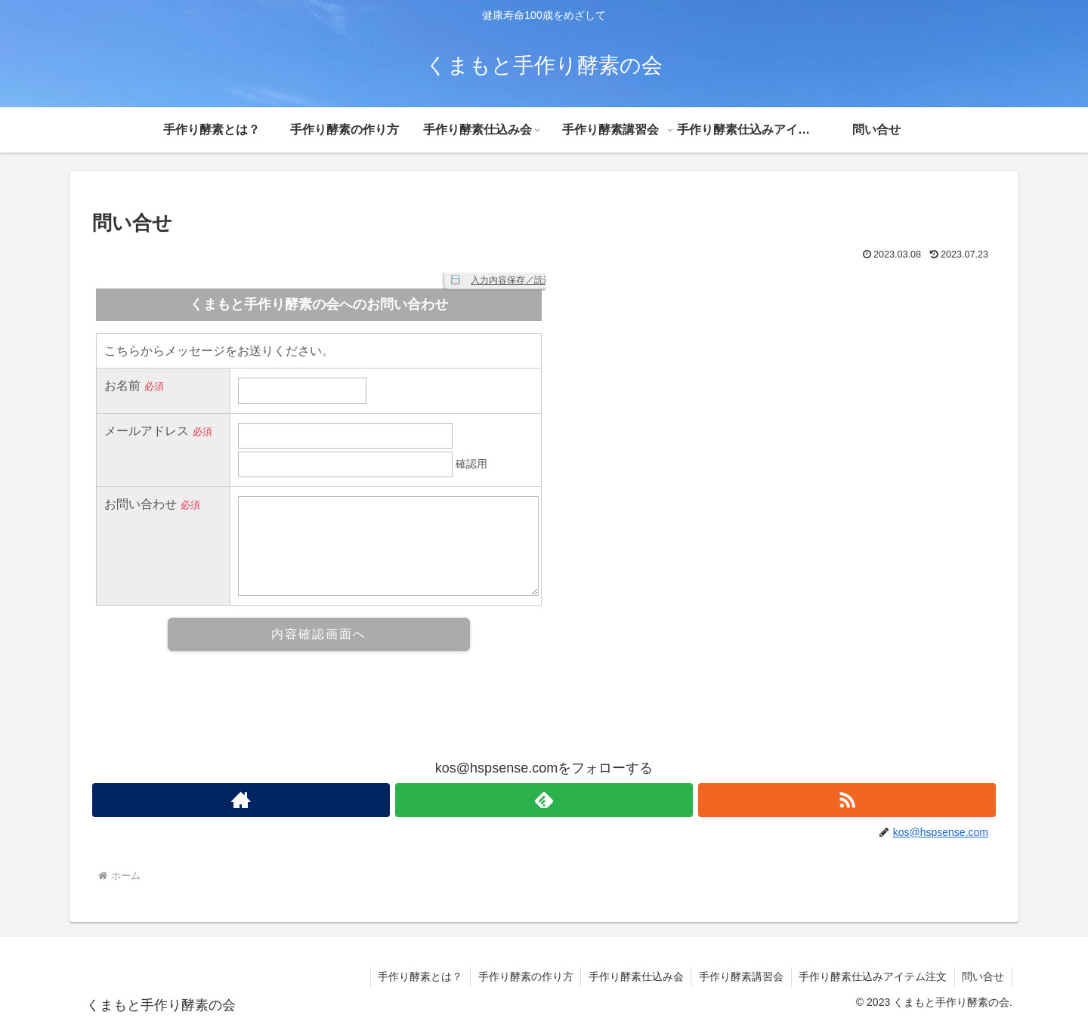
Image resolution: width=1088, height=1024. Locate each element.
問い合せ (983, 976)
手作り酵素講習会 (739, 976)
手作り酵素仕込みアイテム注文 (872, 976)
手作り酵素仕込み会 (634, 976)
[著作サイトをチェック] (240, 800)
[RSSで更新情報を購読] (847, 800)
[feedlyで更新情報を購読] (543, 800)
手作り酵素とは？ (417, 976)
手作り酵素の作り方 (522, 976)
